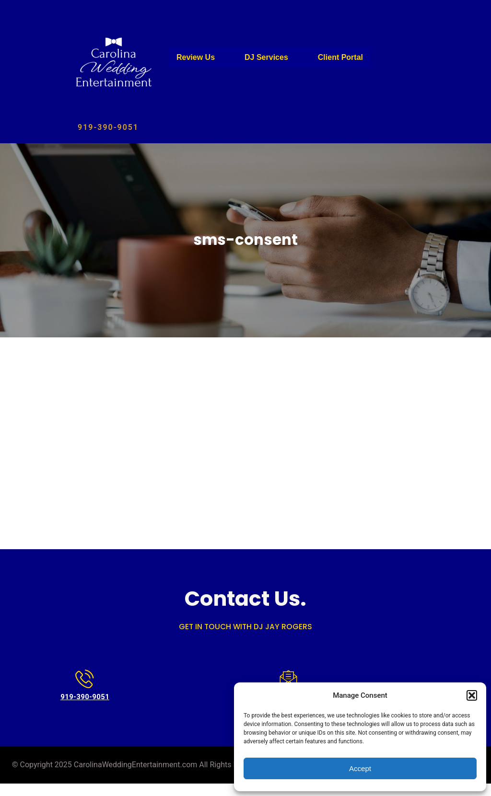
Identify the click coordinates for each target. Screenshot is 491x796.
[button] (472, 695)
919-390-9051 (108, 127)
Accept (360, 768)
